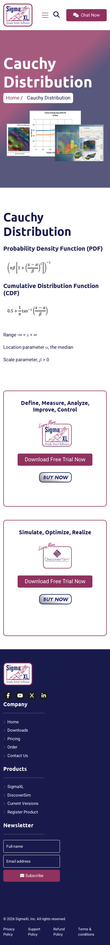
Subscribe (31, 876)
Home (13, 98)
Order (12, 747)
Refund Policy (59, 931)
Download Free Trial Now (55, 460)
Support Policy (34, 931)
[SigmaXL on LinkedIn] (43, 696)
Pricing (13, 739)
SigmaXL (15, 787)
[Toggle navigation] (45, 15)
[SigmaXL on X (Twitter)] (32, 696)
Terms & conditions (86, 931)
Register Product (22, 812)
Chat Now (86, 15)
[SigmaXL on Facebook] (8, 696)
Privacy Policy (9, 931)
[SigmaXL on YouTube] (20, 696)
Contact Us (17, 756)
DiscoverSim (19, 795)
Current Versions (22, 803)
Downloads (17, 730)
